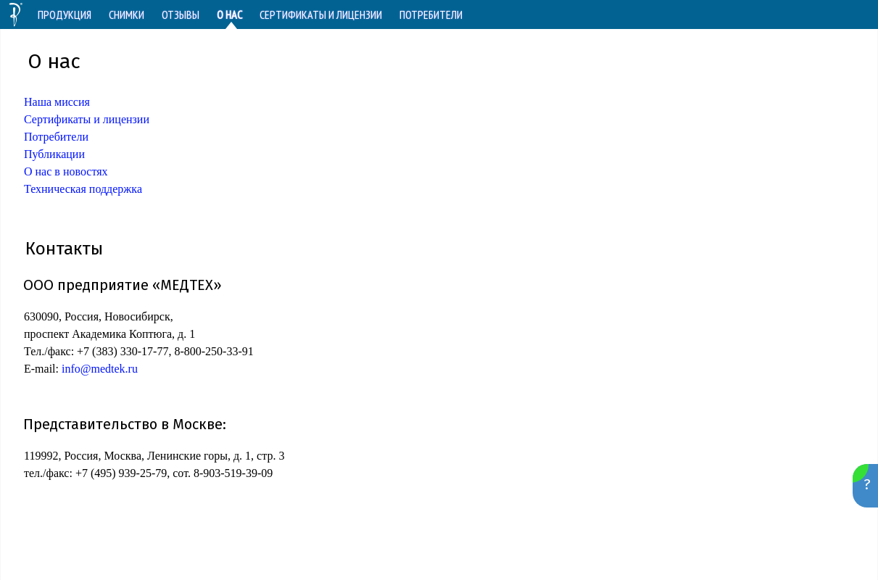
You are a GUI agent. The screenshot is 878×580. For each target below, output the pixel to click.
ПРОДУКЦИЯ (64, 14)
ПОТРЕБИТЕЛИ (431, 14)
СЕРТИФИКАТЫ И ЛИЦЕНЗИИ (321, 14)
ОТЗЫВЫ (180, 14)
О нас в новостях (66, 171)
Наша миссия (57, 102)
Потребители (56, 136)
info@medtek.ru (100, 368)
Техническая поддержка (83, 189)
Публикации (54, 154)
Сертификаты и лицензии (86, 119)
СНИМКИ (126, 14)
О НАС (229, 14)
